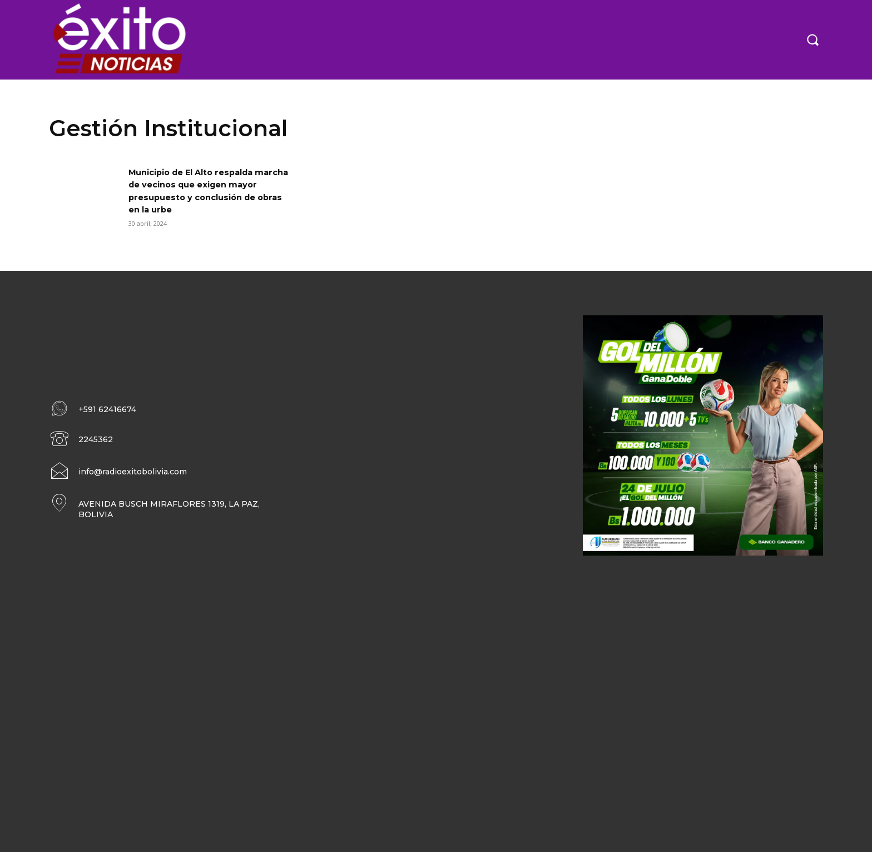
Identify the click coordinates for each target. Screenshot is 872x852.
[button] (812, 39)
